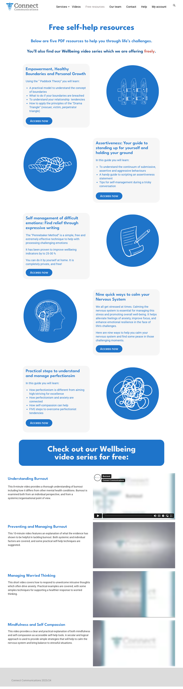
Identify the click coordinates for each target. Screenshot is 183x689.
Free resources (95, 7)
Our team (115, 7)
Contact (131, 7)
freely (149, 54)
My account (159, 7)
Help (144, 7)
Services (61, 7)
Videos (76, 7)
